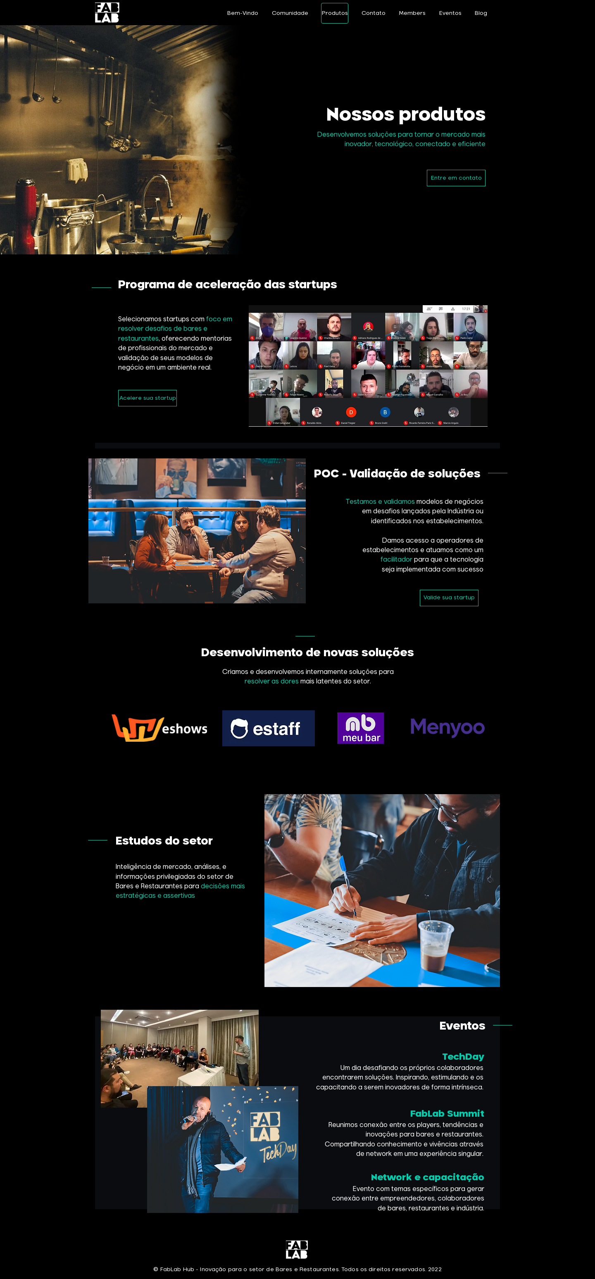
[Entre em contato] (456, 178)
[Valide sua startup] (449, 598)
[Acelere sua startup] (147, 398)
